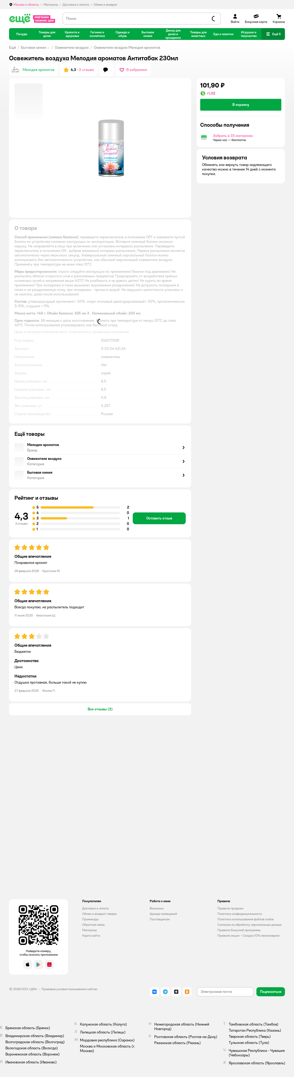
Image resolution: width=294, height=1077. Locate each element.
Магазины (89, 930)
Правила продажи (230, 908)
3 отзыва (86, 70)
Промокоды (90, 919)
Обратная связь (93, 924)
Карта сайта (91, 935)
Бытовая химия (33, 47)
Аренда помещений (163, 914)
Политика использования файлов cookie (245, 919)
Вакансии (157, 908)
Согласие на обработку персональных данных (249, 924)
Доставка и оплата (95, 908)
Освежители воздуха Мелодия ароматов (127, 47)
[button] (273, 34)
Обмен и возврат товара (99, 914)
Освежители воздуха (72, 47)
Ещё (12, 47)
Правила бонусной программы (238, 930)
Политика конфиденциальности (239, 914)
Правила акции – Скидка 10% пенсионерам (248, 935)
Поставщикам (160, 919)
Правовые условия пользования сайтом (69, 989)
